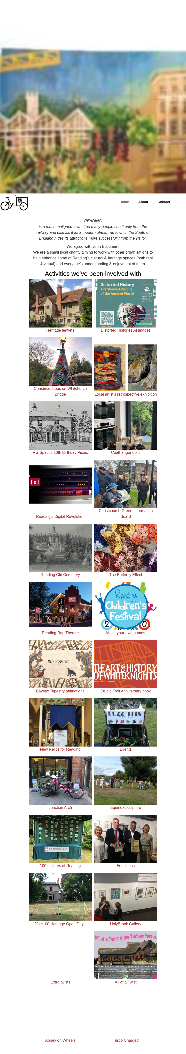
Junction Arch (60, 807)
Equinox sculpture (125, 807)
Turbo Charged (126, 1040)
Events (126, 749)
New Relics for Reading (60, 749)
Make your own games (125, 633)
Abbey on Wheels (60, 1040)
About (143, 202)
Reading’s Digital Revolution (60, 516)
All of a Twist (126, 982)
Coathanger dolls (125, 452)
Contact (164, 202)
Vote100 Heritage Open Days (60, 924)
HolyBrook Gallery (125, 924)
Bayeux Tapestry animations (60, 691)
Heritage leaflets (60, 330)
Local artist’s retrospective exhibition (126, 394)
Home (124, 202)
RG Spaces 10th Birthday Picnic (60, 452)
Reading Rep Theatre (60, 633)
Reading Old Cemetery (60, 575)
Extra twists (60, 982)
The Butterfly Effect (125, 575)
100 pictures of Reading (60, 866)
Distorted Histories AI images (125, 330)
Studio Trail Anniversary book (126, 691)
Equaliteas (126, 866)
